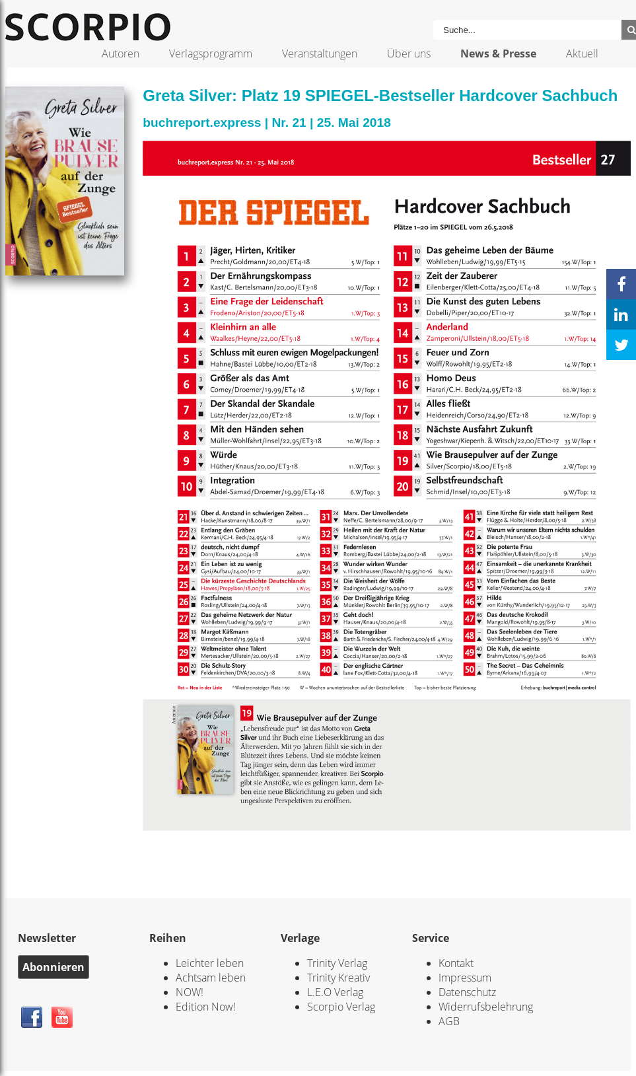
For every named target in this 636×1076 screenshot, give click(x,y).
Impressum (465, 977)
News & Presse (498, 53)
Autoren (120, 53)
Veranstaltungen (319, 53)
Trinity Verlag (337, 963)
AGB (449, 1021)
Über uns (409, 53)
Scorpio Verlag (341, 1006)
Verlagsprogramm (210, 53)
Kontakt (456, 963)
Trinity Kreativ (338, 977)
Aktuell (582, 53)
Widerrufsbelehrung (486, 1006)
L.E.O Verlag (335, 992)
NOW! (189, 992)
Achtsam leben (211, 977)
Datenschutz (467, 992)
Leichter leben (210, 963)
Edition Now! (206, 1006)
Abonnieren (53, 967)
